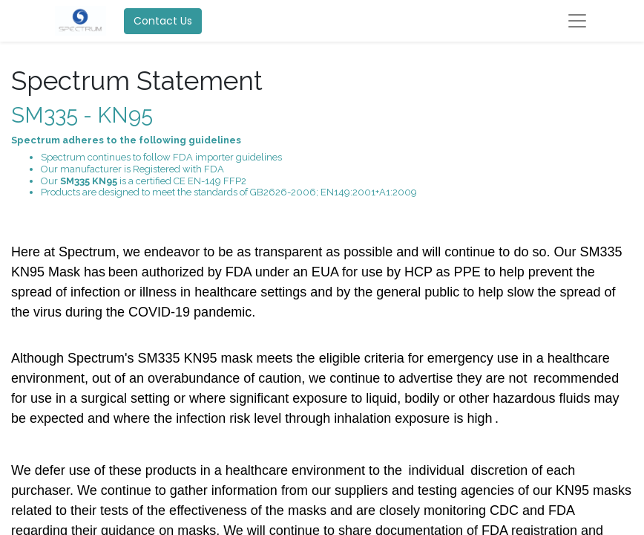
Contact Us (163, 20)
